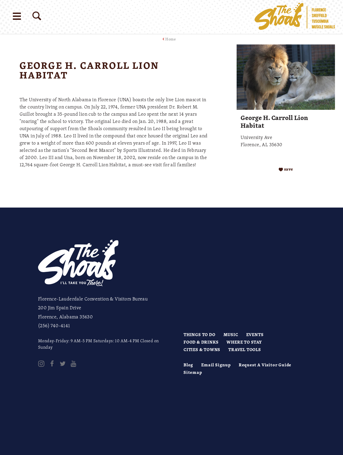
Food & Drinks (201, 342)
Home (170, 39)
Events (255, 334)
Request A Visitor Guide (265, 364)
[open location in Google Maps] (114, 185)
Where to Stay (244, 342)
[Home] (295, 17)
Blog (188, 364)
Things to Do (199, 334)
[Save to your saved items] (286, 169)
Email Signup (216, 364)
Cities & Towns (202, 349)
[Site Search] (37, 16)
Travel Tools (244, 349)
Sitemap (193, 372)
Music (230, 334)
